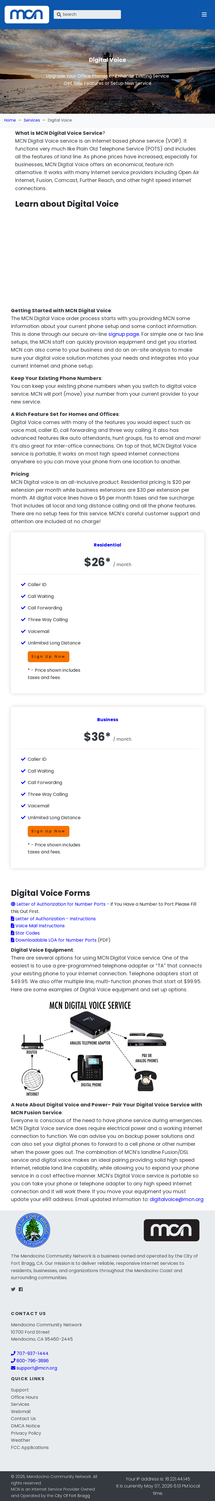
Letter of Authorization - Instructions (53, 918)
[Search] (87, 14)
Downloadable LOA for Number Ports (54, 940)
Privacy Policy (26, 1433)
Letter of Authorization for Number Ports (58, 904)
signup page (123, 334)
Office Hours (24, 1397)
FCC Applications (30, 1447)
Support (20, 1390)
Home (10, 120)
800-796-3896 (30, 1360)
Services (32, 120)
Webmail (21, 1411)
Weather (21, 1440)
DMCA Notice (25, 1426)
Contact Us (23, 1418)
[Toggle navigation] (204, 14)
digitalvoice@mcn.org (177, 1199)
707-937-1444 (29, 1353)
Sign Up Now (48, 656)
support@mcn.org (34, 1368)
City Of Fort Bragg (72, 1495)
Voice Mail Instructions (38, 926)
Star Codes (25, 933)
